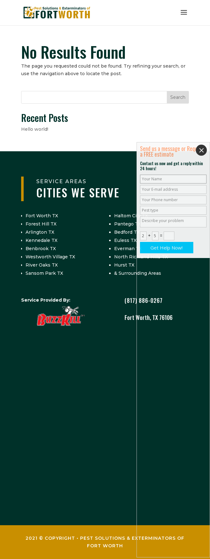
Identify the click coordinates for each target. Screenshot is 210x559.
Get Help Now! (166, 247)
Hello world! (34, 129)
